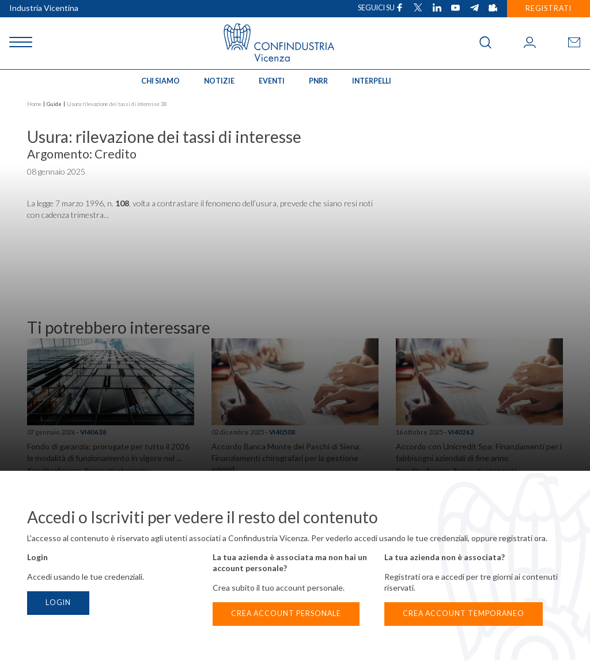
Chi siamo (160, 81)
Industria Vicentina (43, 8)
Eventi (272, 81)
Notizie (219, 81)
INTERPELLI (371, 81)
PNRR (318, 81)
